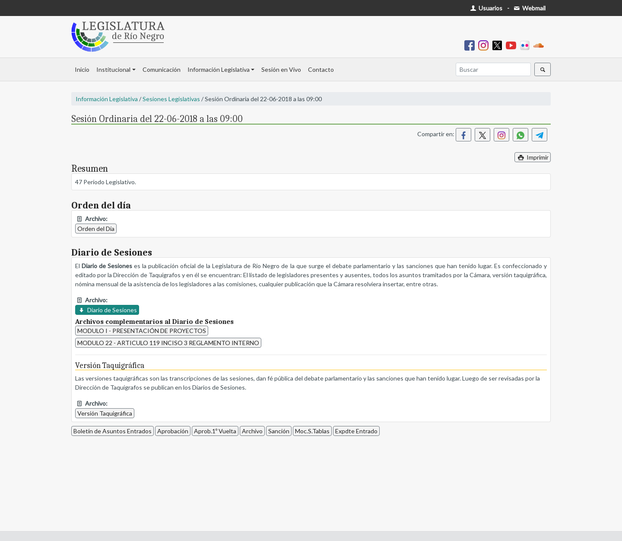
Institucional (113, 69)
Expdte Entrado (356, 431)
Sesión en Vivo (281, 69)
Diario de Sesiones (107, 310)
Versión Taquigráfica (104, 413)
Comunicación (162, 69)
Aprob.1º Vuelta (215, 431)
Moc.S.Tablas (312, 431)
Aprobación (172, 431)
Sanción (278, 431)
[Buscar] (493, 69)
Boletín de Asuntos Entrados (112, 431)
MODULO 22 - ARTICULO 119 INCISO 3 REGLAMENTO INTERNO (168, 342)
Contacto (321, 69)
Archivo (252, 431)
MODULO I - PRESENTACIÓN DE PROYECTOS (141, 330)
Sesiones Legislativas (171, 98)
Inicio (82, 69)
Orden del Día (95, 228)
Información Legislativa (218, 69)
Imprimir (533, 157)
